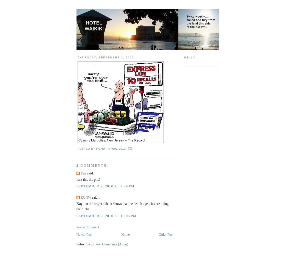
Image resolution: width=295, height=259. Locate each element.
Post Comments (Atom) (111, 244)
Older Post (166, 234)
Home (125, 234)
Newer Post (84, 234)
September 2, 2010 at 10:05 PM (106, 216)
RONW (86, 197)
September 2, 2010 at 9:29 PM (105, 186)
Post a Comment (87, 227)
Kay (84, 173)
